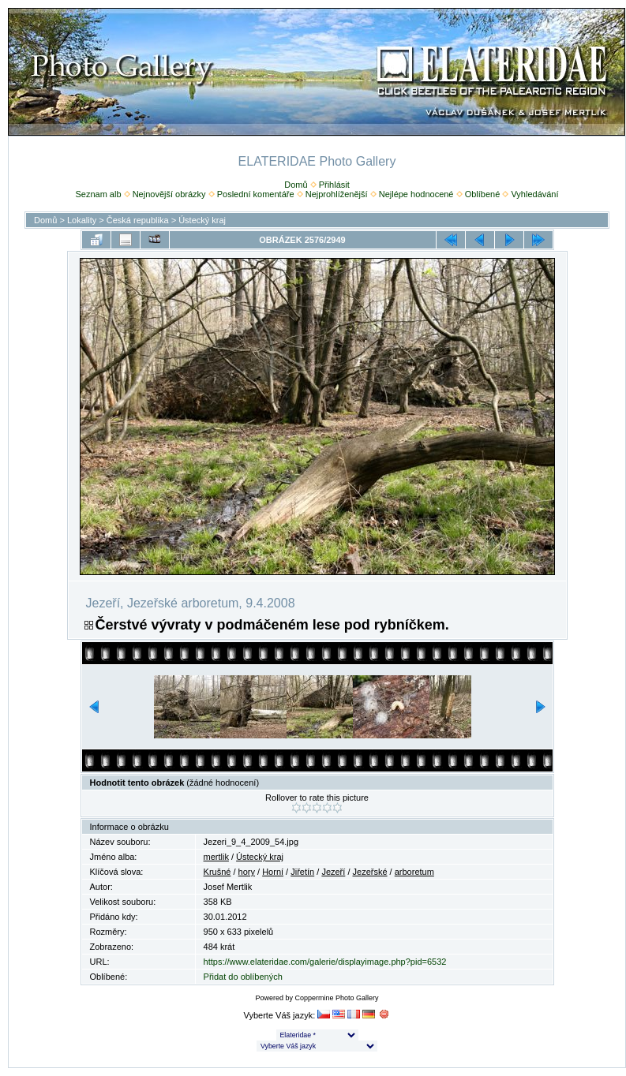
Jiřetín (302, 871)
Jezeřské (370, 871)
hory (246, 871)
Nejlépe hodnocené (416, 194)
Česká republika (138, 220)
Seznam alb (98, 194)
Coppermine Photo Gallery (336, 998)
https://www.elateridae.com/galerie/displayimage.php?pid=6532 (325, 961)
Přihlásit (334, 184)
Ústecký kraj (202, 220)
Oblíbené (482, 194)
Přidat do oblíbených (243, 976)
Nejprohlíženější (337, 194)
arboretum (414, 871)
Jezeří (333, 871)
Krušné (217, 871)
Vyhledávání (534, 194)
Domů (295, 184)
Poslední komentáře (255, 194)
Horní (272, 871)
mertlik (216, 856)
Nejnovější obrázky (169, 194)
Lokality (81, 220)
